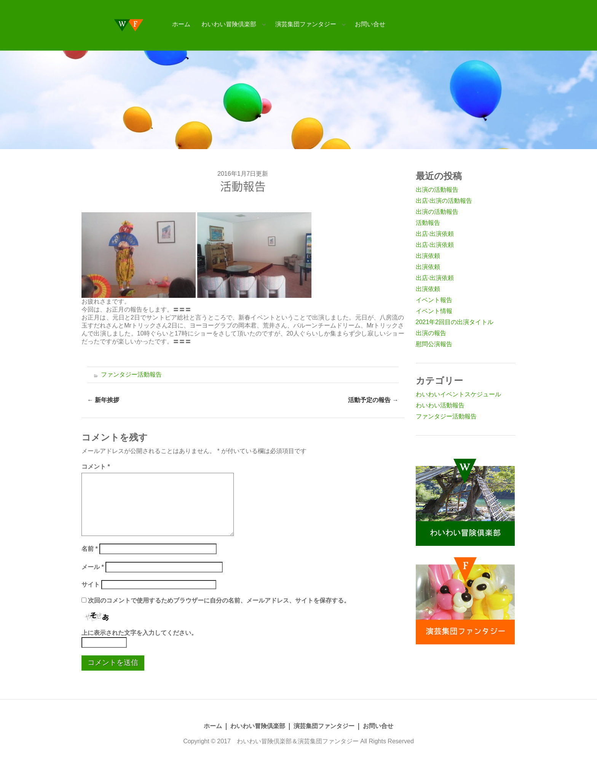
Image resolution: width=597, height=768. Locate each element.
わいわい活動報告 (440, 405)
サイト (90, 584)
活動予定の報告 (373, 400)
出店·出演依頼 (435, 234)
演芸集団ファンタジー (305, 24)
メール (92, 567)
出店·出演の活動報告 (444, 200)
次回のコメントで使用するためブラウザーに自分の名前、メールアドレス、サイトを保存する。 (219, 600)
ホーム (181, 24)
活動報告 (428, 222)
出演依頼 (428, 256)
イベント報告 (434, 300)
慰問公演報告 (434, 344)
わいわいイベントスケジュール (458, 394)
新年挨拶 (103, 400)
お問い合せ (370, 24)
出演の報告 (431, 333)
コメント (95, 466)
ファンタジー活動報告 (131, 374)
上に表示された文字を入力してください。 (139, 633)
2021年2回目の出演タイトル (455, 322)
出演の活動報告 (437, 189)
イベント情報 (434, 311)
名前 (89, 548)
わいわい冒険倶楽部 (228, 24)
